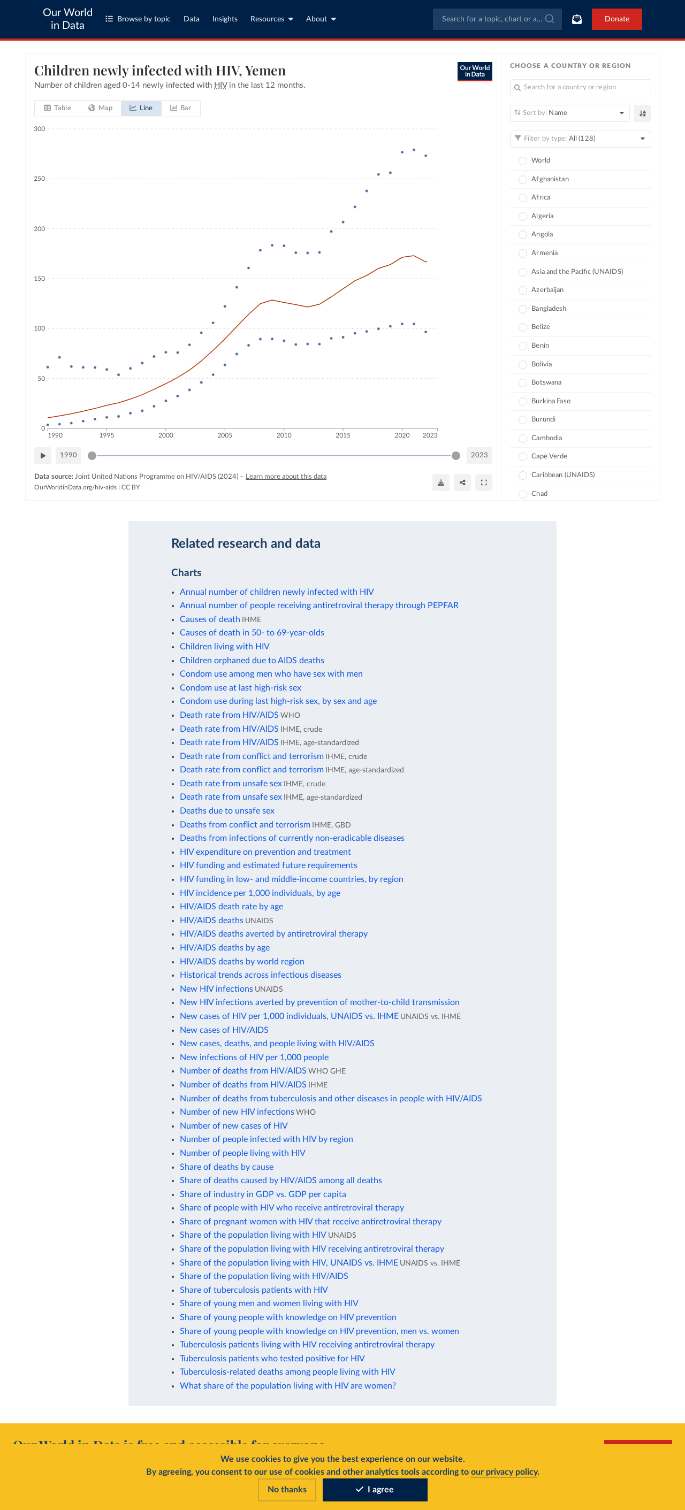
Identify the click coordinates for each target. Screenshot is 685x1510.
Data (192, 19)
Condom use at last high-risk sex (240, 688)
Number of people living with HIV (243, 1153)
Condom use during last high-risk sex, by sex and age (278, 701)
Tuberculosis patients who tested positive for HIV (272, 1358)
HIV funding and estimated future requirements (268, 865)
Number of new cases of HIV (234, 1126)
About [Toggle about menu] (321, 19)
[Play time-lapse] (42, 455)
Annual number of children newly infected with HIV (277, 592)
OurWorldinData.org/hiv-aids (75, 487)
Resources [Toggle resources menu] (271, 19)
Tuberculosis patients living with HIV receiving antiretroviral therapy (307, 1344)
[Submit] (548, 19)
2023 (479, 454)
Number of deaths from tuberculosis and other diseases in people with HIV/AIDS (331, 1098)
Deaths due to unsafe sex (227, 811)
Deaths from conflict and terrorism (245, 825)
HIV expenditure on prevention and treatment (265, 852)
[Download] (441, 482)
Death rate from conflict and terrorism (252, 756)
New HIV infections (216, 989)
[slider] (92, 455)
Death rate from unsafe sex (231, 783)
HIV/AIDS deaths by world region (242, 961)
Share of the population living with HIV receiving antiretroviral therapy (312, 1249)
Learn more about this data (286, 476)
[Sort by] (570, 113)
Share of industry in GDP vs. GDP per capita (263, 1194)
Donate (617, 19)
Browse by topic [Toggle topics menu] (138, 19)
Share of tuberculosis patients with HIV (254, 1290)
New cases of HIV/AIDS (224, 1030)
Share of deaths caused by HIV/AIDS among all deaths (281, 1180)
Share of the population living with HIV (253, 1235)
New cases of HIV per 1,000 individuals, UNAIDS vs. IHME (289, 1016)
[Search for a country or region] (580, 87)
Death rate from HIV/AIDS (229, 715)
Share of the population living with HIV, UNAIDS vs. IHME (289, 1263)
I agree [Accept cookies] (375, 1489)
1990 (68, 454)
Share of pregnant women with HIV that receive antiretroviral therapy (311, 1221)
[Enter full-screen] (483, 482)
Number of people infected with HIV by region (266, 1139)
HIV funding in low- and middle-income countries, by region (292, 879)
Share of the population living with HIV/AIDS (264, 1276)
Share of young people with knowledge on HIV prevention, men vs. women (319, 1331)
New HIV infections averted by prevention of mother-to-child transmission (320, 1002)
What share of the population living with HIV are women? (288, 1386)
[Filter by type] (580, 139)
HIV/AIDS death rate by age (231, 906)
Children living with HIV (225, 646)
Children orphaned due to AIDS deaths (252, 660)
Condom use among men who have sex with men (271, 674)
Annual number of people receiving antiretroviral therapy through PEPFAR (319, 605)
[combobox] (497, 19)
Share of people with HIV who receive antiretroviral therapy (292, 1208)
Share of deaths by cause (226, 1167)
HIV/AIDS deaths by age (225, 948)
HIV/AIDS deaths (211, 920)
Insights (225, 19)
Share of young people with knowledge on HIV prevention (288, 1317)
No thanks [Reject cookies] (287, 1489)
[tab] (57, 108)
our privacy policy (504, 1472)
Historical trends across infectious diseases (260, 975)
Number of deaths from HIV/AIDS (243, 1071)
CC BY (130, 487)
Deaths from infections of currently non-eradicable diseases (292, 838)
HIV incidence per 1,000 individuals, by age (260, 893)
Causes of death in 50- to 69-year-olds (252, 632)
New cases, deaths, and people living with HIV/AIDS (277, 1043)
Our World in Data (68, 19)
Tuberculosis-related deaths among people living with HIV (287, 1372)
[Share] (462, 482)
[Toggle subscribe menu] (577, 19)
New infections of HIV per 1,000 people (254, 1057)
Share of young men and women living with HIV (269, 1303)
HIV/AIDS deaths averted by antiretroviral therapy (274, 934)
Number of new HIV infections (237, 1112)
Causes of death (210, 619)
